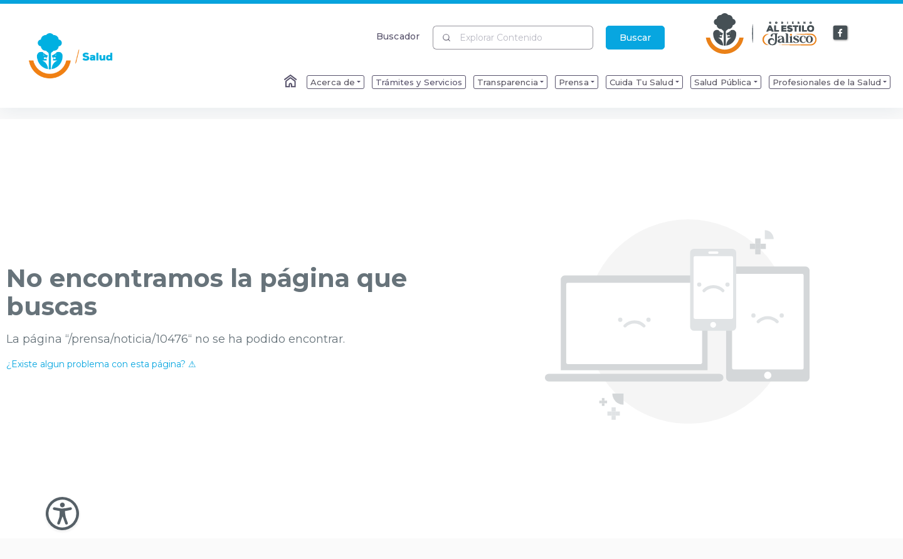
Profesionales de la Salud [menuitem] (827, 82)
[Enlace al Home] (291, 82)
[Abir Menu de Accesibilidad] (62, 513)
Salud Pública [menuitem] (723, 82)
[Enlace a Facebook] (841, 33)
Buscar (635, 37)
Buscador (398, 36)
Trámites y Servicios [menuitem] (419, 82)
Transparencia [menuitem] (507, 82)
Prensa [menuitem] (574, 82)
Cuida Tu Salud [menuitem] (641, 82)
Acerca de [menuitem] (332, 82)
